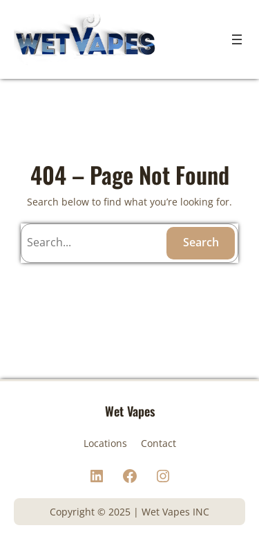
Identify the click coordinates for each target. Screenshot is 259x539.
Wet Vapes (130, 410)
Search (201, 242)
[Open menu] (237, 39)
